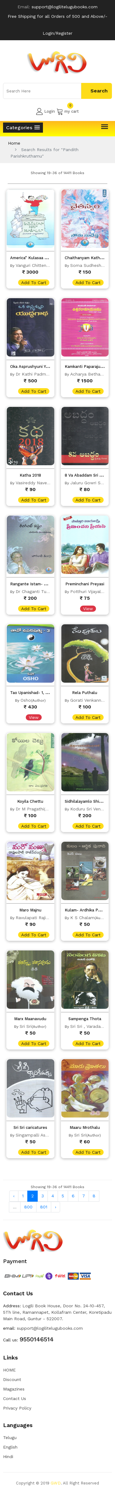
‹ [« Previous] (13, 1195)
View (88, 608)
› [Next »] (55, 1206)
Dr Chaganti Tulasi (34, 591)
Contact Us (14, 1398)
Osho (26, 700)
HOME (9, 1369)
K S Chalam (82, 917)
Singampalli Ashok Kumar (42, 1135)
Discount (12, 1379)
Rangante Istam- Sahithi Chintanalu (44, 584)
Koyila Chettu (30, 801)
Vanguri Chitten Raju (36, 265)
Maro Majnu (30, 910)
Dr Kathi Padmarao (35, 374)
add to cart (33, 282)
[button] (23, 128)
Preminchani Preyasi (84, 584)
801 (43, 1206)
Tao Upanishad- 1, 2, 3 (31, 692)
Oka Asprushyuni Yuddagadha (38, 366)
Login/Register (57, 33)
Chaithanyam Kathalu (85, 258)
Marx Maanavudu (30, 1018)
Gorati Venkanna (87, 700)
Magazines (14, 1389)
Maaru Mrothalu (85, 1127)
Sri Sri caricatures (30, 1127)
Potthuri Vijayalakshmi (92, 591)
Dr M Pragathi (30, 808)
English (10, 1447)
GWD (56, 1483)
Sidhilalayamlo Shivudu (87, 801)
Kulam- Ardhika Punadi (87, 910)
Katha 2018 (30, 475)
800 (28, 1206)
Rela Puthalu (84, 692)
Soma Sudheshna (88, 265)
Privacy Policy (17, 1408)
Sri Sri (26, 1026)
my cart (67, 111)
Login (45, 111)
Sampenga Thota (84, 1018)
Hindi (8, 1456)
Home (14, 143)
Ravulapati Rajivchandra (40, 917)
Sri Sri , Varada (85, 1026)
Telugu (10, 1437)
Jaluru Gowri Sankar (91, 482)
